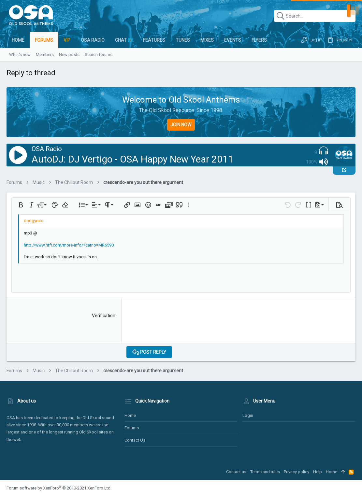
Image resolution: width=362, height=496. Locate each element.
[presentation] (175, 325)
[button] (21, 205)
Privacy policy (296, 471)
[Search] (314, 16)
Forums (131, 427)
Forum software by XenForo (59, 488)
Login (247, 415)
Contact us (134, 440)
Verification (103, 315)
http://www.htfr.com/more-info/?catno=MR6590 (69, 245)
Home (130, 415)
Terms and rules (265, 471)
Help (317, 471)
